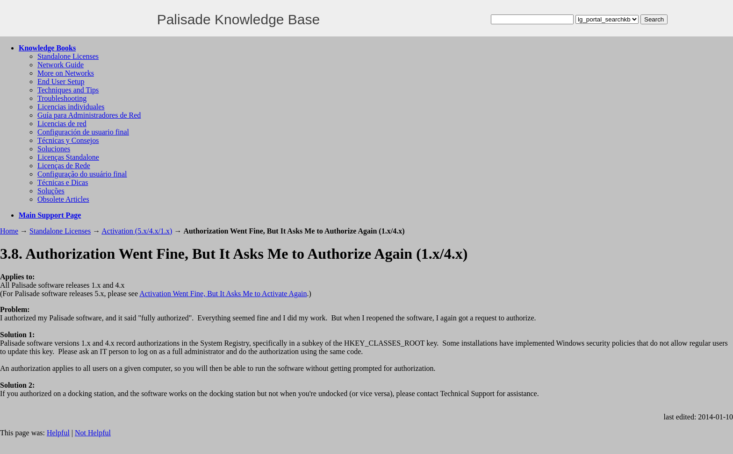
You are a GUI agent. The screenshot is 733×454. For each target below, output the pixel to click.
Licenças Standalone (68, 157)
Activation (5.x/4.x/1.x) (136, 231)
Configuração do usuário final (82, 174)
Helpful (58, 433)
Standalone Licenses (68, 56)
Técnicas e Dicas (62, 182)
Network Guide (60, 65)
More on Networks (65, 73)
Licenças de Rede (63, 166)
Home (9, 231)
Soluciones (53, 149)
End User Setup (60, 81)
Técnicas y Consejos (68, 140)
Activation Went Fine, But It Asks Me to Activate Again (223, 294)
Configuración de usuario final (83, 132)
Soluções (51, 191)
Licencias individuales (71, 107)
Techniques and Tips (68, 90)
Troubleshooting (61, 98)
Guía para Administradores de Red (89, 115)
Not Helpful (93, 433)
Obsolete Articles (63, 199)
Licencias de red (61, 124)
